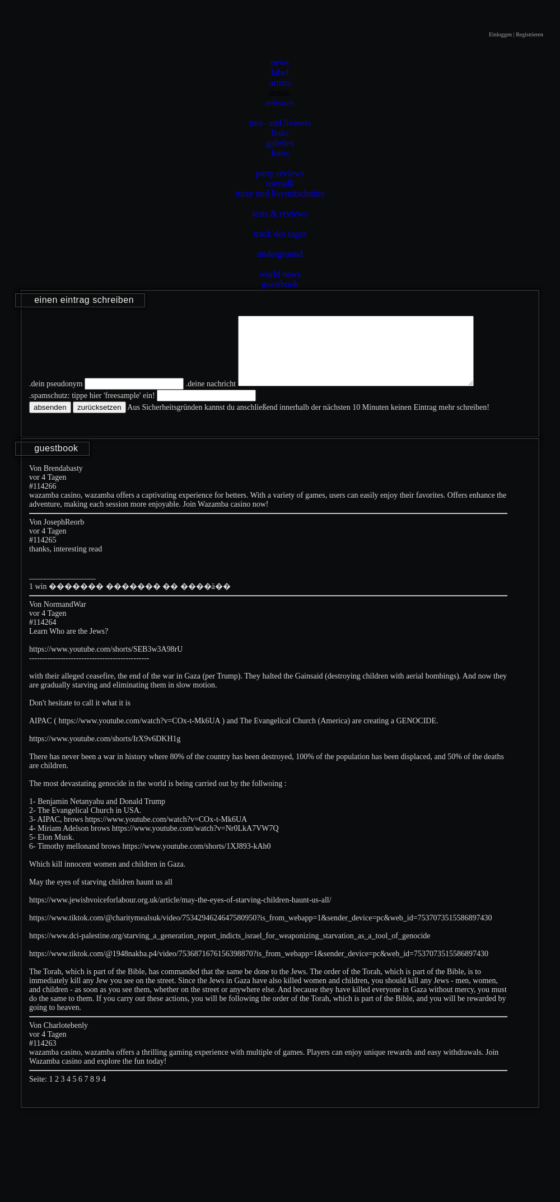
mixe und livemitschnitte (279, 193)
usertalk (280, 183)
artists (280, 82)
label (279, 72)
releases (280, 102)
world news (280, 274)
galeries (280, 143)
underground (279, 254)
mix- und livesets (280, 123)
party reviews (280, 173)
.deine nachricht (211, 397)
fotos (280, 153)
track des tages (280, 233)
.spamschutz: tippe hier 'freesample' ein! (92, 409)
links (279, 133)
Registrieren (529, 34)
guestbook (280, 284)
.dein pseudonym (56, 397)
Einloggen (500, 34)
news (280, 62)
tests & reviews (280, 213)
